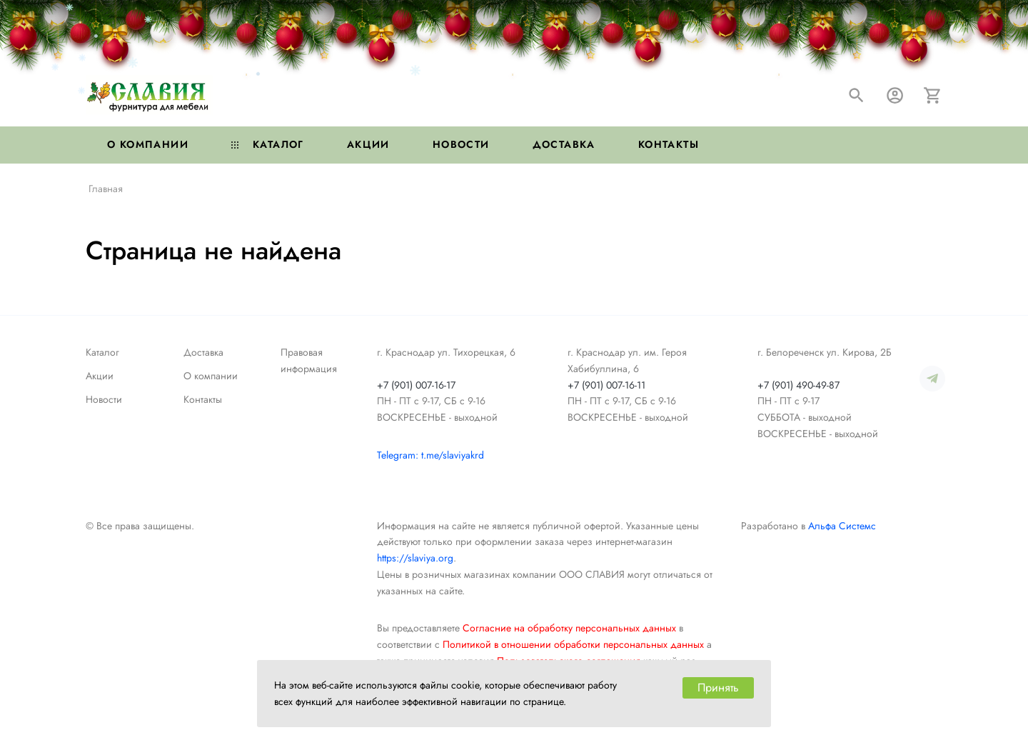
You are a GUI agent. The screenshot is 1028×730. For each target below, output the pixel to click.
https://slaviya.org (415, 558)
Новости (461, 144)
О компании (147, 144)
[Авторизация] (894, 95)
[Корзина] (932, 95)
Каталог (267, 144)
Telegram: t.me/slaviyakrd (430, 455)
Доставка (564, 144)
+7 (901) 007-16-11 (606, 385)
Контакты (668, 144)
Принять (718, 687)
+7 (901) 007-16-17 (416, 385)
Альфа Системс (842, 526)
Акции (368, 144)
